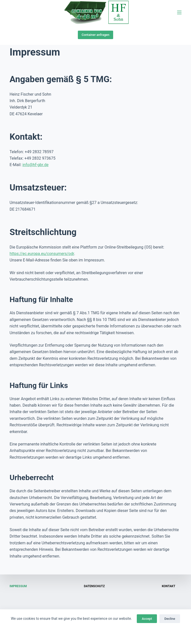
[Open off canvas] (179, 12)
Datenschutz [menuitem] (94, 586)
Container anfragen (95, 35)
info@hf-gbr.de (35, 164)
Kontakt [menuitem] (168, 586)
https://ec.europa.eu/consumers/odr (41, 253)
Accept (147, 619)
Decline (169, 619)
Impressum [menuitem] (18, 586)
